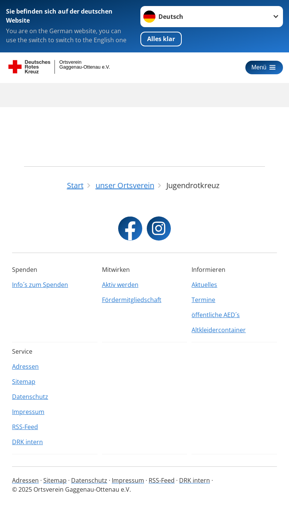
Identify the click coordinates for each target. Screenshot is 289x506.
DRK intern (27, 442)
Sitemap (23, 381)
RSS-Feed (25, 427)
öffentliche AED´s (216, 315)
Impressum (28, 412)
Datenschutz (30, 397)
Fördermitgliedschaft (131, 300)
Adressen (25, 366)
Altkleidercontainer (219, 330)
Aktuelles (204, 285)
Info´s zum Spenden (40, 285)
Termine (203, 300)
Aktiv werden (120, 285)
